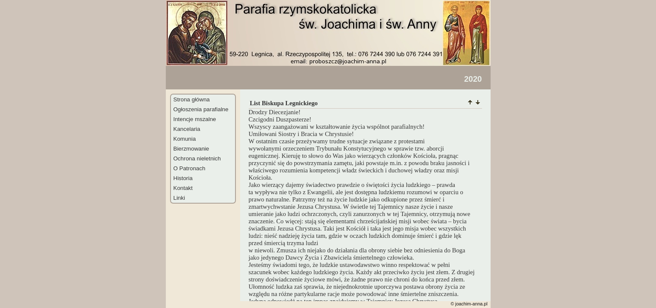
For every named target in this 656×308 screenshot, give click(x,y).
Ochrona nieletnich (197, 158)
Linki (179, 198)
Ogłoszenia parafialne (201, 109)
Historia (183, 178)
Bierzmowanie (191, 148)
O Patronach (190, 168)
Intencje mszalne (195, 119)
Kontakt (183, 188)
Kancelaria (187, 129)
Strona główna (192, 99)
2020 (473, 78)
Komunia (185, 139)
